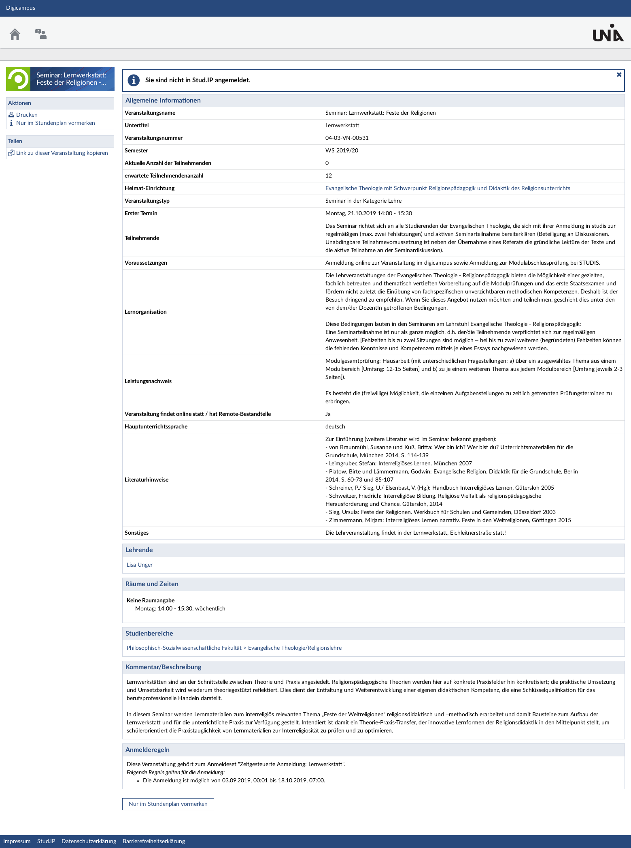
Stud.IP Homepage (600, 27)
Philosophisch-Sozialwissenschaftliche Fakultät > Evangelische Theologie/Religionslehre (234, 648)
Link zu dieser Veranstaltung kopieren (62, 153)
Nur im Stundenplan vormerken (55, 123)
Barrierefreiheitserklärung (154, 841)
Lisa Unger (140, 565)
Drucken (27, 115)
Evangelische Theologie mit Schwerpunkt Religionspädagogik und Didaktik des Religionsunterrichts (447, 188)
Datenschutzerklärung (89, 841)
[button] (619, 74)
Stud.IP (46, 841)
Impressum (17, 841)
